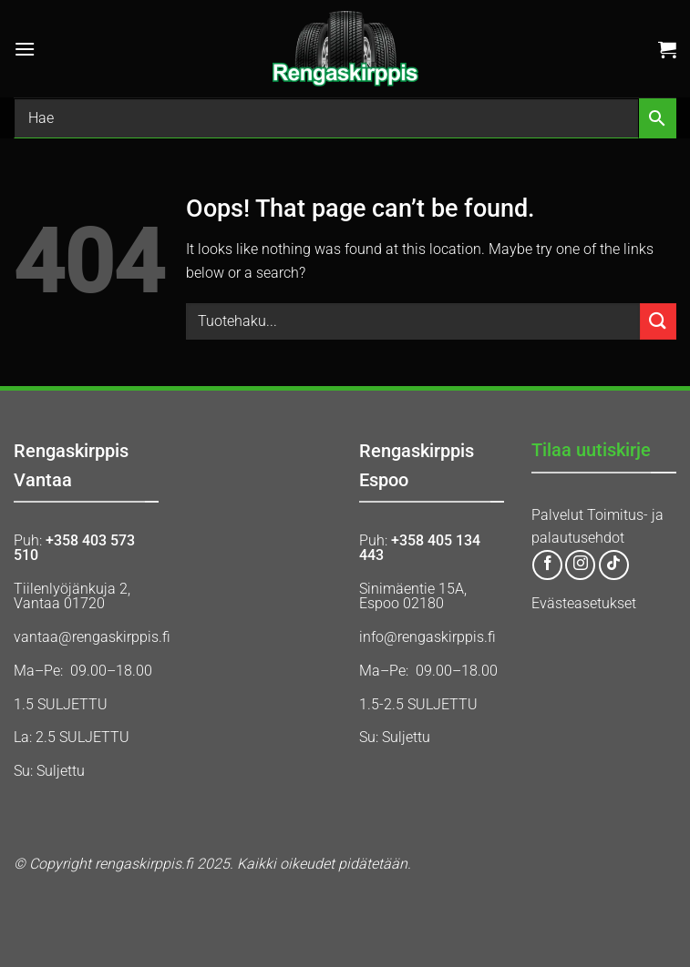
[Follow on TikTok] (614, 565)
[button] (25, 48)
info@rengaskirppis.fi (427, 637)
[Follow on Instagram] (580, 565)
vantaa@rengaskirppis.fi (92, 637)
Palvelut (557, 515)
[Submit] (658, 321)
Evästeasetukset (583, 603)
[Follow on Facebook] (547, 565)
